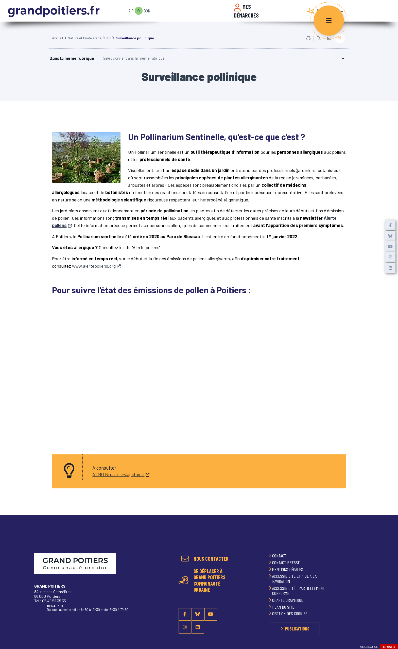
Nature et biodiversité (84, 44)
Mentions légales (288, 569)
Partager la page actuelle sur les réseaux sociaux (339, 44)
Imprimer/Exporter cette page (308, 44)
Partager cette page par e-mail (329, 44)
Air (131, 10)
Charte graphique (288, 600)
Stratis (389, 646)
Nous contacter (211, 559)
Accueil (57, 44)
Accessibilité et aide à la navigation (294, 578)
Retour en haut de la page (387, 543)
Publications (297, 628)
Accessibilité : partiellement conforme (298, 590)
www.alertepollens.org (94, 272)
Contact (279, 555)
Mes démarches (246, 11)
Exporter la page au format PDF (319, 44)
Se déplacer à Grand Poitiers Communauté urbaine (210, 580)
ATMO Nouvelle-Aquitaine (118, 481)
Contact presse (286, 562)
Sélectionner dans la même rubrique (134, 64)
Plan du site (283, 607)
